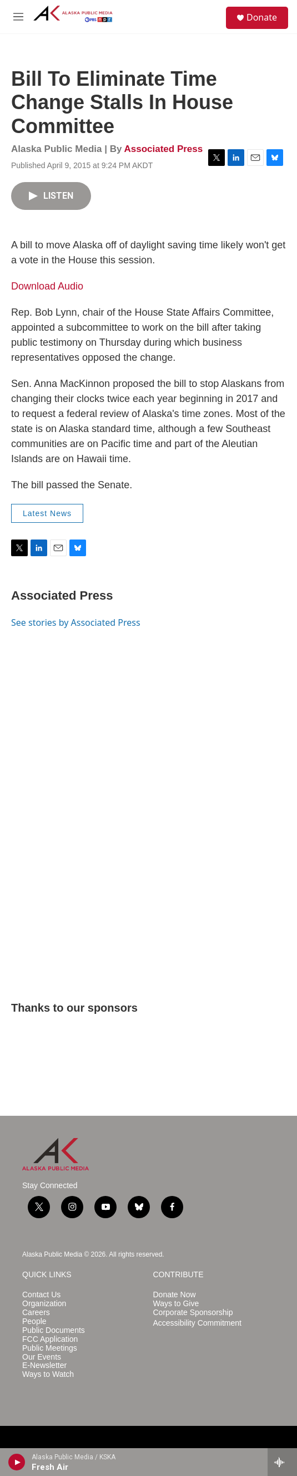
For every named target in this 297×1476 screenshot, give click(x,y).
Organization (44, 1304)
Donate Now (174, 1295)
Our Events (41, 1357)
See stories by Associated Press (75, 622)
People (34, 1321)
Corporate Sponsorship (193, 1312)
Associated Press (163, 149)
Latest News (47, 513)
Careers (36, 1312)
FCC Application (50, 1339)
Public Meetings (49, 1348)
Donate (261, 17)
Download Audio (47, 286)
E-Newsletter (44, 1365)
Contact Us (41, 1295)
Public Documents (53, 1330)
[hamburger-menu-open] (18, 17)
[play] (17, 1462)
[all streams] (282, 1462)
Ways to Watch (48, 1374)
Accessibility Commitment (197, 1323)
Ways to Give (176, 1304)
